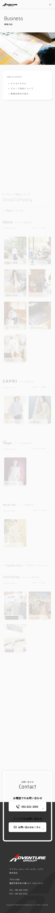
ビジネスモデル (19, 83)
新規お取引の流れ (20, 93)
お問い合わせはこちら (29, 827)
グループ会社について (22, 88)
